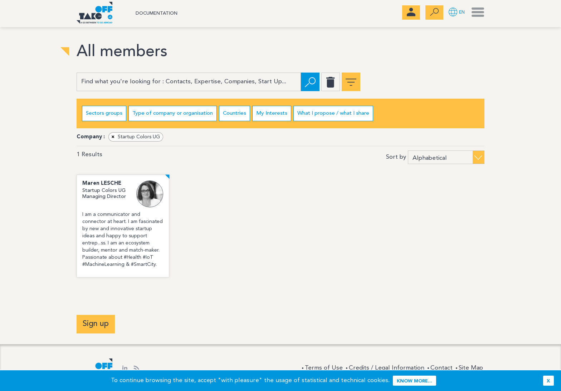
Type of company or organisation (172, 113)
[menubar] (411, 12)
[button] (457, 13)
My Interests (271, 113)
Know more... (414, 381)
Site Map (471, 368)
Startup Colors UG (134, 137)
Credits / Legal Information (386, 368)
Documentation (156, 13)
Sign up (96, 324)
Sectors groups (104, 113)
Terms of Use (324, 368)
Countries (234, 113)
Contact (441, 368)
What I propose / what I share (333, 113)
